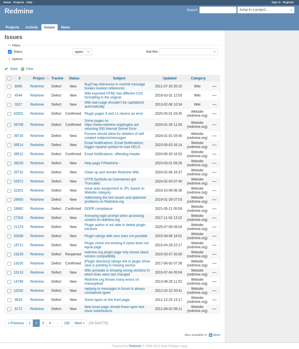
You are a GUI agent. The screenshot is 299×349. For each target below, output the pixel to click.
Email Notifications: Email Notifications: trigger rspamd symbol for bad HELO (114, 145)
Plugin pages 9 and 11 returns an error (113, 114)
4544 (18, 95)
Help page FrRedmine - (102, 163)
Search (192, 10)
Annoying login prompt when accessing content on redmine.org (114, 218)
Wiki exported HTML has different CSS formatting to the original (113, 95)
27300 (18, 218)
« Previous (16, 323)
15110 (18, 272)
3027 (18, 104)
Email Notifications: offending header (112, 154)
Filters (16, 45)
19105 (18, 263)
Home (7, 2)
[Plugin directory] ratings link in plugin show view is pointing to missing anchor (117, 263)
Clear (29, 68)
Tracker (57, 78)
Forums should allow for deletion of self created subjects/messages (114, 136)
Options (17, 59)
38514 (18, 145)
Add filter (152, 51)
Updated (170, 78)
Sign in (276, 2)
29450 (18, 200)
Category (198, 78)
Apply (14, 68)
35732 (18, 172)
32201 (18, 190)
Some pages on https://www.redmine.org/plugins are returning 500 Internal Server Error (111, 125)
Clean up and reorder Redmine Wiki (111, 172)
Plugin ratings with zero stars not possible (116, 236)
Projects (18, 2)
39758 (18, 125)
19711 (18, 245)
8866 (18, 86)
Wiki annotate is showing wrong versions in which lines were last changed (117, 272)
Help (30, 2)
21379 (18, 227)
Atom (216, 334)
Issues (49, 27)
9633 (18, 300)
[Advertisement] (253, 119)
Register (288, 2)
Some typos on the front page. (107, 300)
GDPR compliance (98, 209)
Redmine (37, 86)
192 (67, 323)
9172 (18, 309)
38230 (18, 163)
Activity (31, 27)
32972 (18, 181)
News (65, 27)
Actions (214, 86)
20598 (18, 236)
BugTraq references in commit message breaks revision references (114, 86)
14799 (18, 282)
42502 (18, 114)
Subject (119, 78)
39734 (18, 136)
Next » (79, 323)
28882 (18, 209)
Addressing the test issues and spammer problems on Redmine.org (115, 200)
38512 (18, 154)
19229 (18, 254)
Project (39, 78)
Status (17, 51)
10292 (18, 291)
